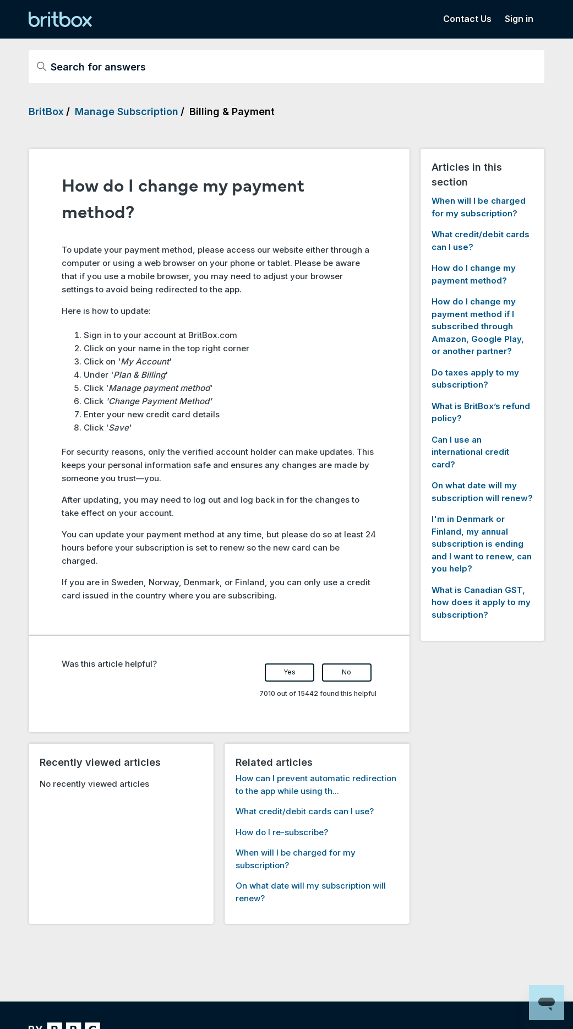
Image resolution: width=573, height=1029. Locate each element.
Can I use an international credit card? (470, 452)
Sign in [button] (519, 18)
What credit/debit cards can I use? (305, 811)
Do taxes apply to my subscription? (475, 378)
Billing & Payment (232, 111)
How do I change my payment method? (474, 274)
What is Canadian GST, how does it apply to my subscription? (481, 602)
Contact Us (467, 18)
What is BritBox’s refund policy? (481, 412)
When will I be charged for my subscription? (479, 207)
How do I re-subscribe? (282, 832)
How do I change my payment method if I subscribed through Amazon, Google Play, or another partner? (478, 326)
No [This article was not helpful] (346, 672)
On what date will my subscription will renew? (482, 491)
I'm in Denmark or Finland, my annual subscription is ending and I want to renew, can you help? (482, 544)
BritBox (46, 111)
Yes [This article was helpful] (289, 672)
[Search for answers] (286, 66)
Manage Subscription (126, 111)
